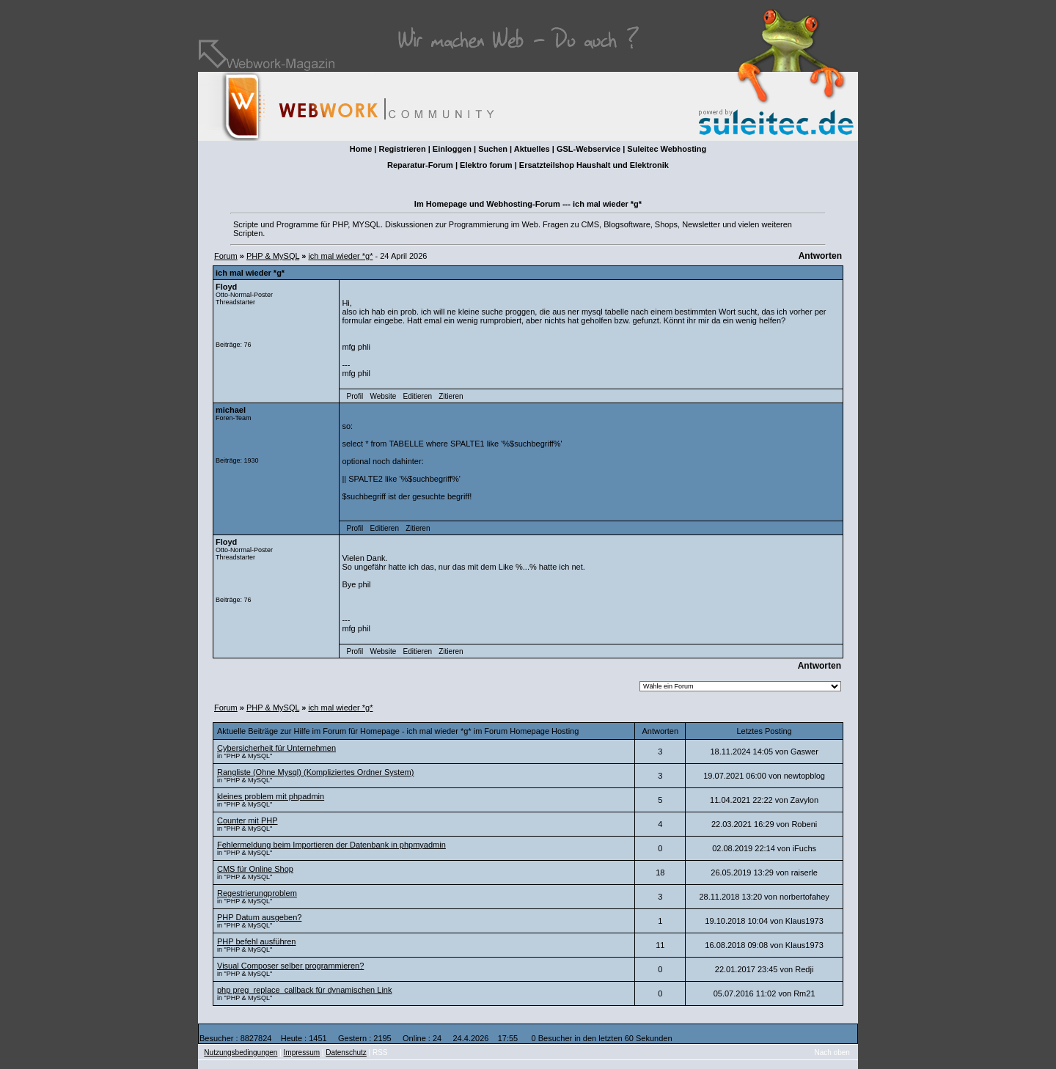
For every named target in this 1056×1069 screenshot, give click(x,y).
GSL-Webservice (588, 148)
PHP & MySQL (272, 255)
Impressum (302, 1052)
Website (383, 396)
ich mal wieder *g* (340, 255)
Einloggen (452, 148)
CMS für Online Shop (255, 868)
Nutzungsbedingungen (240, 1052)
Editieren (417, 396)
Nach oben (832, 1052)
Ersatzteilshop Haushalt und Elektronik (594, 165)
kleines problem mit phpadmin (270, 796)
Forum (226, 255)
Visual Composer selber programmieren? (290, 965)
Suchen (492, 148)
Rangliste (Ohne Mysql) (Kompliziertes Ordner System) (315, 772)
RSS (380, 1052)
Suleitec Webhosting (666, 148)
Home (361, 148)
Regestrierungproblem (257, 893)
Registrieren (401, 148)
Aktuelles (532, 148)
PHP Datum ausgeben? (259, 917)
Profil (355, 396)
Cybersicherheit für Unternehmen (276, 747)
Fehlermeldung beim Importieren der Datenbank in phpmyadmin (331, 844)
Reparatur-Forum (420, 165)
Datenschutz (346, 1052)
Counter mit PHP (247, 820)
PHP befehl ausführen (256, 941)
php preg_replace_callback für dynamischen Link (304, 989)
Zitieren (451, 396)
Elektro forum (486, 165)
